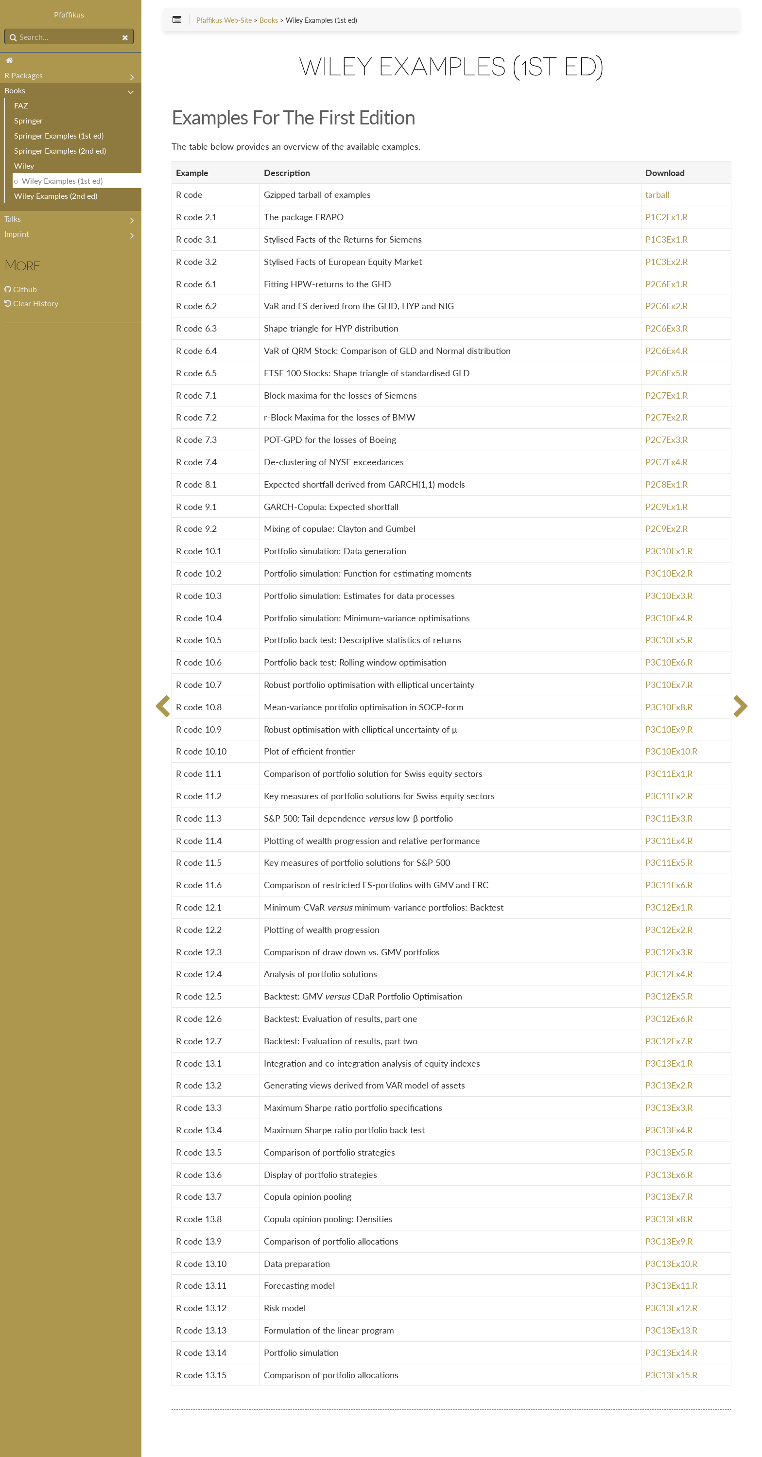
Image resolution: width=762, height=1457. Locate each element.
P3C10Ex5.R (669, 640)
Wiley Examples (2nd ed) (59, 195)
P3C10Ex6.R (669, 662)
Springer (31, 120)
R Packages (27, 75)
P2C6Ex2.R (667, 306)
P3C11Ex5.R (669, 863)
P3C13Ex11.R (672, 1286)
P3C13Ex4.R (669, 1129)
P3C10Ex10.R (672, 751)
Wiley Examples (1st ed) (65, 180)
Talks (16, 218)
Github (28, 289)
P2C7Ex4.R (667, 461)
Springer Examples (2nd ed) (63, 150)
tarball (658, 195)
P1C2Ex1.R (667, 217)
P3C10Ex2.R (669, 573)
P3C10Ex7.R (669, 684)
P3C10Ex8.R (669, 707)
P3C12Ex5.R (669, 996)
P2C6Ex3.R (667, 328)
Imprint (20, 233)
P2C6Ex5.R (667, 373)
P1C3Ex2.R (667, 261)
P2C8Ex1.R (667, 484)
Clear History (35, 303)
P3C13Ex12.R (672, 1308)
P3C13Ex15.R (672, 1374)
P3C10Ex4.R (669, 618)
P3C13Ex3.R (669, 1107)
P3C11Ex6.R (669, 884)
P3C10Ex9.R (669, 729)
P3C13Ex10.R (672, 1263)
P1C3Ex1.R (667, 239)
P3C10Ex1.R (669, 551)
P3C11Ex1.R (669, 774)
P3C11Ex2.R (669, 795)
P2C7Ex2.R (667, 417)
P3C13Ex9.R (669, 1241)
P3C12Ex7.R (669, 1041)
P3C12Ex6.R (669, 1018)
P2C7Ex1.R (667, 395)
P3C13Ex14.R (672, 1352)
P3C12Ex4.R (669, 974)
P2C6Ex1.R (667, 284)
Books (18, 90)
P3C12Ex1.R (669, 907)
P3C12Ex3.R (669, 952)
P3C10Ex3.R (669, 595)
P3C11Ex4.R (669, 840)
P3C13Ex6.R (669, 1174)
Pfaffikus (73, 14)
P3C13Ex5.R (669, 1152)
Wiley (27, 165)
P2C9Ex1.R (667, 506)
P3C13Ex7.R (669, 1197)
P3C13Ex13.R (672, 1330)
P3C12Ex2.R (669, 929)
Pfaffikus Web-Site (229, 20)
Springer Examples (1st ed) (62, 135)
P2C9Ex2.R (667, 529)
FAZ (24, 105)
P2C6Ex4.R (667, 350)
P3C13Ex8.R (669, 1218)
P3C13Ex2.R (669, 1085)
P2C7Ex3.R (667, 440)
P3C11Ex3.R (669, 818)
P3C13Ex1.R (669, 1063)
